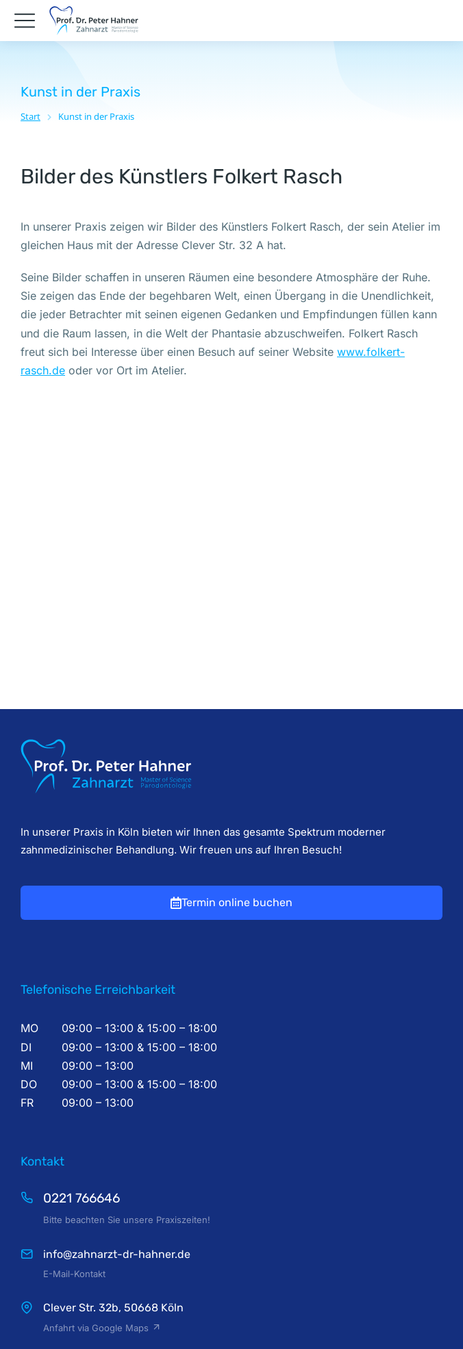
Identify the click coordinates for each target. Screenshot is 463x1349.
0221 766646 (81, 1049)
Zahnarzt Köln (232, 1274)
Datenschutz (231, 1321)
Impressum (231, 1298)
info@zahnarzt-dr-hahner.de (116, 1105)
